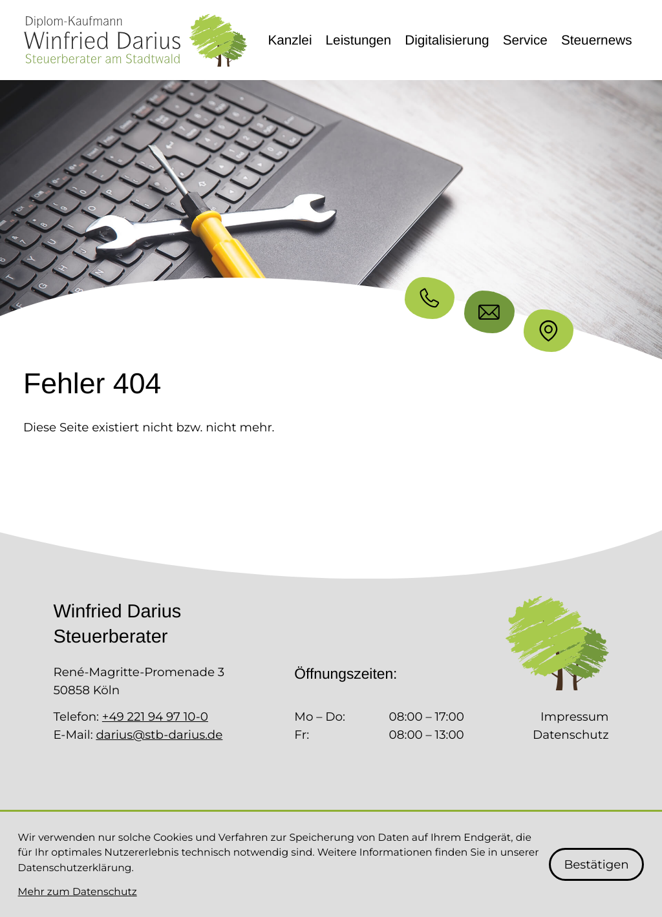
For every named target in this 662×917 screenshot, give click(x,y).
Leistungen (359, 40)
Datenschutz (570, 734)
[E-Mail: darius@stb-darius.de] (489, 312)
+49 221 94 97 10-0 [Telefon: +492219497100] (155, 716)
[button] (430, 298)
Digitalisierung (447, 40)
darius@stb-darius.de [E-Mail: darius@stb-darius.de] (159, 734)
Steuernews (596, 40)
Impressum (574, 716)
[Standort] (549, 330)
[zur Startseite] (135, 40)
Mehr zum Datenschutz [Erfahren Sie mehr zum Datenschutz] (77, 891)
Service (525, 40)
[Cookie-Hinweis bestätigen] (597, 864)
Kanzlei (290, 40)
